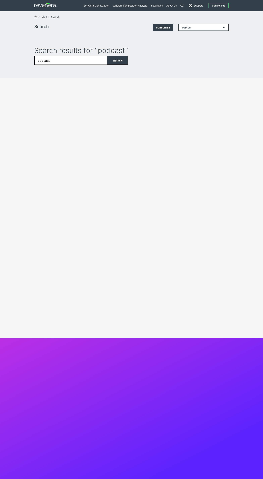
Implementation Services (97, 400)
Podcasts (39, 390)
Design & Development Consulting (201, 341)
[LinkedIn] (199, 458)
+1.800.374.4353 (46, 459)
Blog (36, 366)
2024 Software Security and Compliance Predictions (130, 134)
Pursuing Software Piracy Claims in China (195, 134)
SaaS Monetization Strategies (100, 323)
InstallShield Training (194, 331)
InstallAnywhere (191, 319)
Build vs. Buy (91, 345)
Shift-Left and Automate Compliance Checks (153, 320)
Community (198, 273)
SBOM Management (144, 347)
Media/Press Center (45, 319)
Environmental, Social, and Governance (55, 328)
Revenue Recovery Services (99, 414)
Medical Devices (93, 441)
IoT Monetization (93, 319)
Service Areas (141, 369)
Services (88, 390)
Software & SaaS (93, 427)
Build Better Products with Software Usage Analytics (103, 335)
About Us (171, 5)
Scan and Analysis (143, 351)
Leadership (40, 314)
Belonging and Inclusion (47, 338)
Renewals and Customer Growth (101, 382)
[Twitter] (209, 459)
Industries (89, 421)
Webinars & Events (44, 399)
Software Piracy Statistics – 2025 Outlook (62, 134)
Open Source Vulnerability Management (155, 334)
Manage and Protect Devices (99, 328)
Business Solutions (94, 308)
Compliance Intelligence (97, 377)
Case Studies (41, 371)
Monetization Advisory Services (101, 395)
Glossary (39, 385)
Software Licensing (94, 363)
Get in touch (145, 270)
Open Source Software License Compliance (150, 328)
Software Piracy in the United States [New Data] (64, 203)
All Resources (41, 361)
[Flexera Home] (35, 16)
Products (89, 353)
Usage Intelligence (94, 372)
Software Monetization (96, 5)
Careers (38, 333)
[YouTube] (218, 459)
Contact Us (218, 5)
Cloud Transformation (95, 409)
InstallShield (190, 314)
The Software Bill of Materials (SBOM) (154, 314)
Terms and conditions (205, 473)
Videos (38, 395)
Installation (156, 5)
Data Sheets (40, 376)
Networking (90, 436)
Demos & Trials (42, 380)
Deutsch (50, 473)
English (41, 473)
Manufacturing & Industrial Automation (105, 432)
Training (88, 404)
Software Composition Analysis (130, 5)
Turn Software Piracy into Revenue (102, 341)
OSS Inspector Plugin (145, 356)
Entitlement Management (98, 358)
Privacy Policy (186, 473)
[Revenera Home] (45, 291)
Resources (41, 353)
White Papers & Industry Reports (51, 404)
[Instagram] (227, 459)
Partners (38, 323)
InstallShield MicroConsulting (199, 336)
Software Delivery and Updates (100, 368)
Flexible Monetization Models (100, 314)
